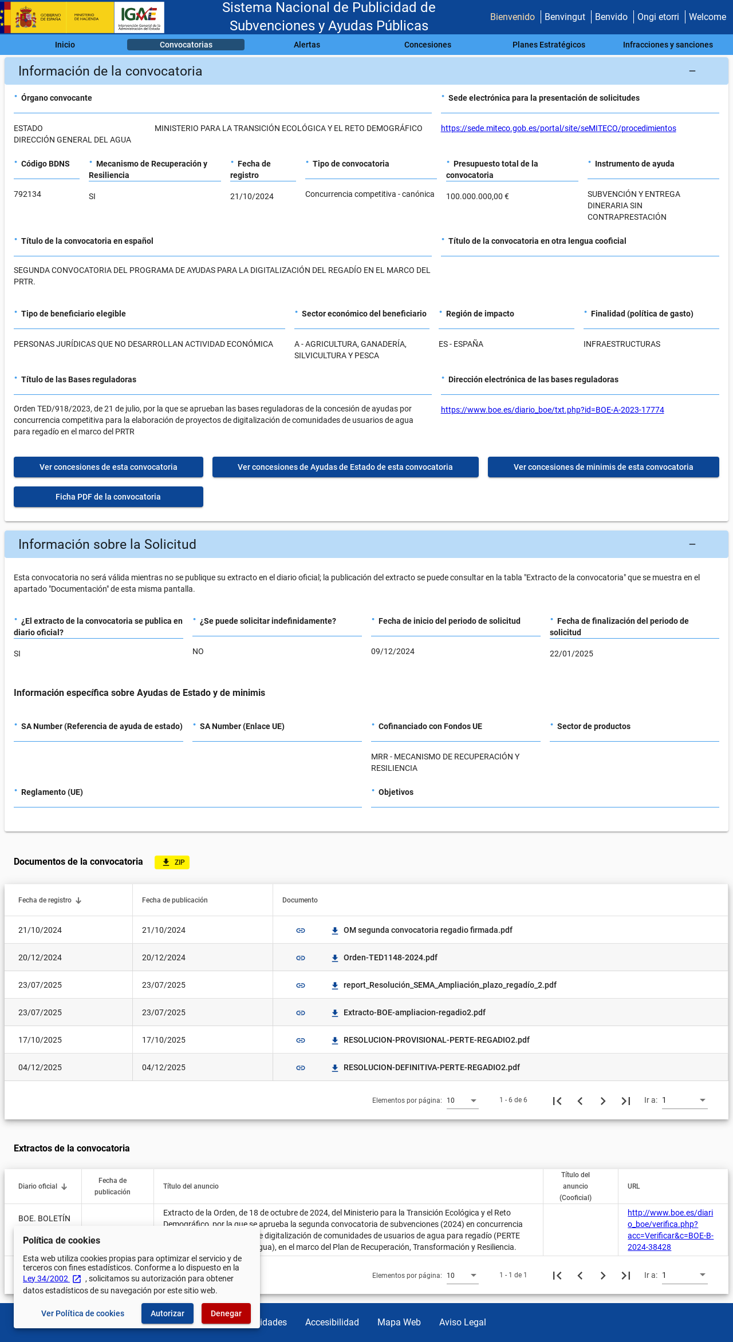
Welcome (707, 16)
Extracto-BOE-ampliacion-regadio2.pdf (407, 1012)
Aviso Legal (462, 1322)
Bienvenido (512, 16)
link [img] (300, 930)
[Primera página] (557, 1099)
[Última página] (625, 1099)
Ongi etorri (658, 16)
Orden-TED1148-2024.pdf (383, 957)
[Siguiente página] (603, 1099)
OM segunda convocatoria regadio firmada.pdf (421, 930)
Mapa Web (399, 1322)
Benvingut (565, 16)
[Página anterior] (580, 1099)
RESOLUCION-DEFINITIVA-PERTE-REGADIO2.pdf (425, 1067)
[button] (366, 71)
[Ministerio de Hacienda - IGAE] (87, 17)
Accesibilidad (332, 1322)
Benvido (611, 16)
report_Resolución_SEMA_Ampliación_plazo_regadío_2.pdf (443, 984)
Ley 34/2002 (52, 1278)
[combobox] (463, 1100)
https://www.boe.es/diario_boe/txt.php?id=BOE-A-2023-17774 (552, 409)
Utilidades (267, 1322)
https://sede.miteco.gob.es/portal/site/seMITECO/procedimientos (558, 128)
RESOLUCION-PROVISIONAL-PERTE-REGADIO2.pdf (429, 1039)
